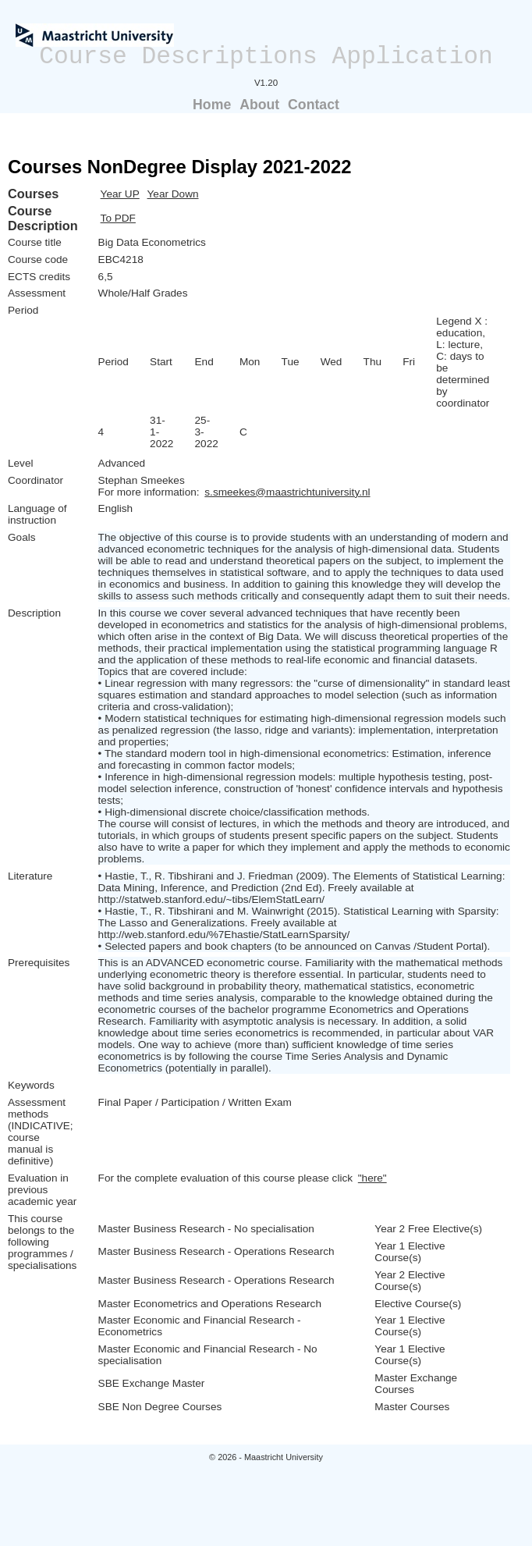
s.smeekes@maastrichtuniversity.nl (287, 492)
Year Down (173, 194)
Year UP (120, 194)
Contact (313, 104)
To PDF (118, 218)
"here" (372, 1178)
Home (212, 104)
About (259, 104)
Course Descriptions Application (266, 56)
